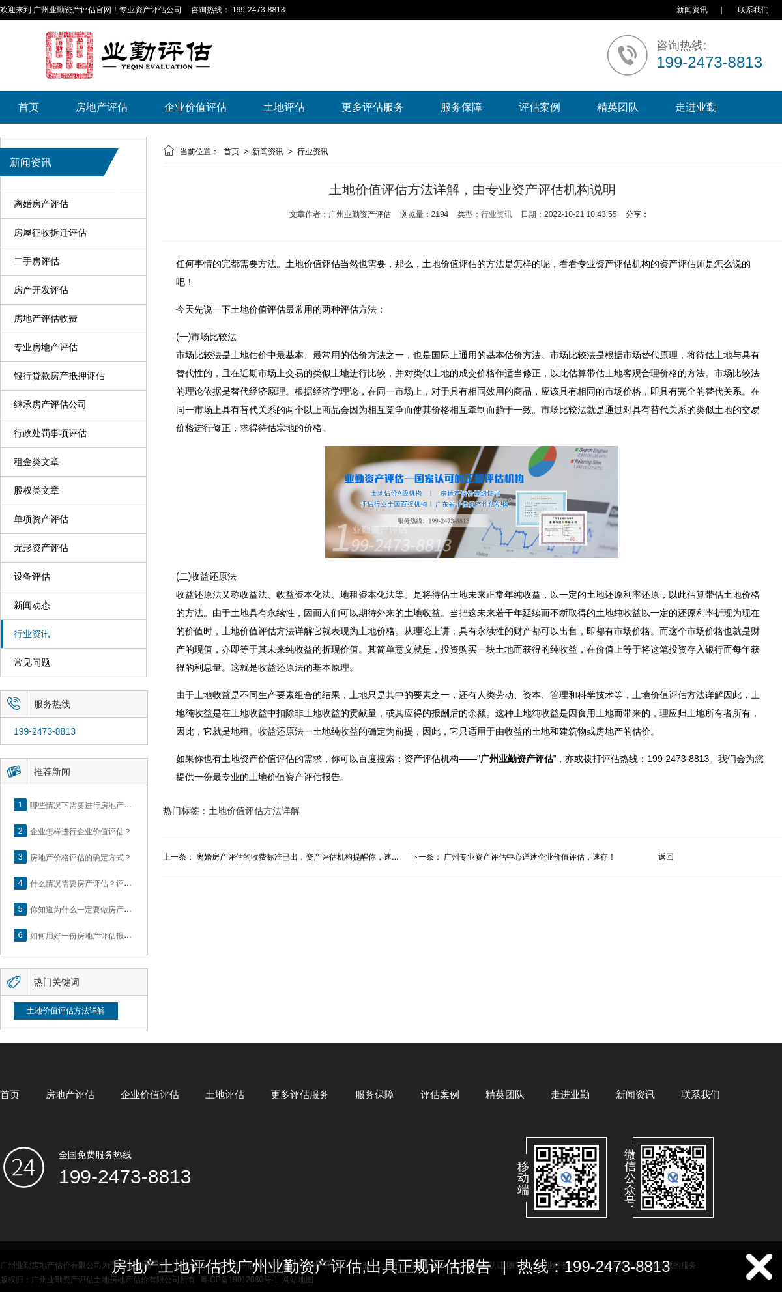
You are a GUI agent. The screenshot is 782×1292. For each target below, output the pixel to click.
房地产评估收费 (46, 319)
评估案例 (539, 107)
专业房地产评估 (46, 347)
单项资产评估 (41, 519)
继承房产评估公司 (50, 405)
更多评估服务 (372, 107)
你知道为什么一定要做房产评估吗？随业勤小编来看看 (124, 909)
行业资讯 (32, 634)
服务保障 (461, 107)
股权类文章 (36, 491)
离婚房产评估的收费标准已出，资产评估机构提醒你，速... (297, 857)
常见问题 (32, 663)
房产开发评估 (41, 290)
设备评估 (32, 577)
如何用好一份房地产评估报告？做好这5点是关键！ (118, 935)
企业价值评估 (195, 107)
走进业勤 (696, 107)
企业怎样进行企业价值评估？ (81, 831)
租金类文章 (36, 462)
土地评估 (284, 107)
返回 (666, 857)
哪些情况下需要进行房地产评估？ (88, 804)
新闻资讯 (692, 9)
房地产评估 (102, 107)
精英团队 (618, 107)
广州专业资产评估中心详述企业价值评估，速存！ (530, 857)
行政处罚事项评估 (50, 433)
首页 (28, 107)
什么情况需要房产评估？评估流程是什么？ (104, 883)
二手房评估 (36, 261)
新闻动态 (32, 605)
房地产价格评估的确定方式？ (81, 857)
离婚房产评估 (41, 204)
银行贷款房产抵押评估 (59, 376)
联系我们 (753, 9)
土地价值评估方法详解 (66, 1010)
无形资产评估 (41, 548)
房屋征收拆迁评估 (50, 233)
